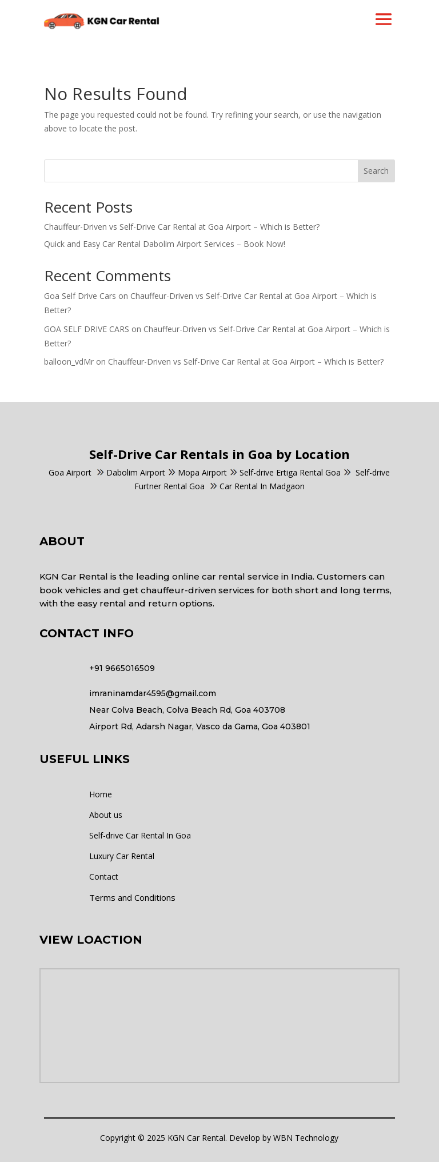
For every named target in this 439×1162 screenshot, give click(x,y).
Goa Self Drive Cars (80, 295)
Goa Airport (70, 472)
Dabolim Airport (135, 472)
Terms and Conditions (132, 897)
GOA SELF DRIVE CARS (86, 329)
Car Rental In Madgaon (257, 486)
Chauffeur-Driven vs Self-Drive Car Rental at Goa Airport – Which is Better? (182, 226)
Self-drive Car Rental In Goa (140, 835)
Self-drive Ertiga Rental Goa (290, 472)
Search (376, 170)
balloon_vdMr (69, 361)
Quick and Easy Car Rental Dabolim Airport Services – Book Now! (164, 243)
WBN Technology (305, 1137)
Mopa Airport (202, 472)
